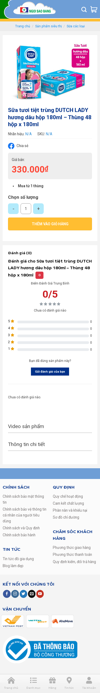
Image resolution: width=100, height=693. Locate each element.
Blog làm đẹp (13, 566)
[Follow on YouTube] (40, 594)
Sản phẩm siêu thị (48, 26)
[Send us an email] (31, 594)
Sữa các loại (76, 26)
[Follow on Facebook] (6, 594)
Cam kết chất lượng (68, 503)
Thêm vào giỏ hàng (50, 224)
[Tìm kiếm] (84, 9)
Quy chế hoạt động (68, 496)
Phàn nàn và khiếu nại (70, 510)
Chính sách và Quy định (21, 528)
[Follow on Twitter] (23, 594)
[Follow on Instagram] (15, 594)
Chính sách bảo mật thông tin (23, 499)
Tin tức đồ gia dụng (18, 559)
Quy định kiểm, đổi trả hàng (74, 562)
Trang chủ (22, 26)
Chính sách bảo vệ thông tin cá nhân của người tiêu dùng (24, 515)
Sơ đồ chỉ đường (66, 517)
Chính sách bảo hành (19, 535)
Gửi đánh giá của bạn (50, 371)
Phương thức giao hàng (72, 547)
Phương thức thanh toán (72, 554)
